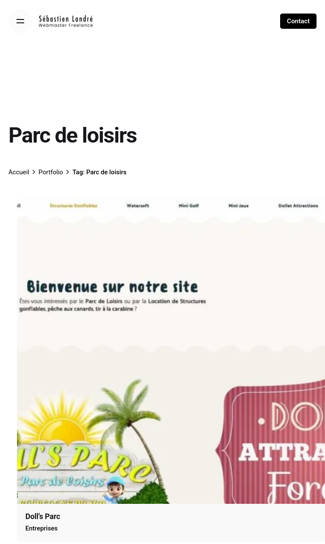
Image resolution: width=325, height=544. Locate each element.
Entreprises (41, 528)
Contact (298, 21)
